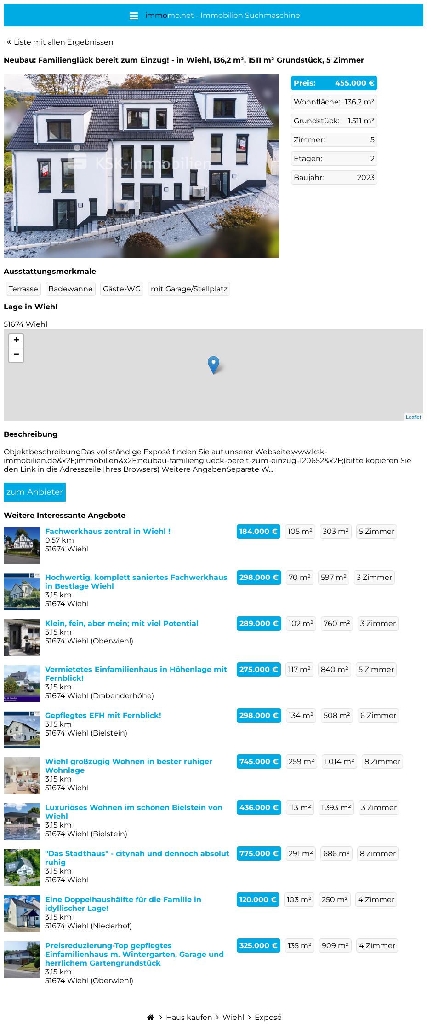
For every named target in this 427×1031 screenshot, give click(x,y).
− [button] (16, 355)
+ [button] (16, 341)
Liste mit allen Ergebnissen (64, 42)
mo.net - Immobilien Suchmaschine (222, 15)
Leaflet (413, 417)
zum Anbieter (34, 492)
